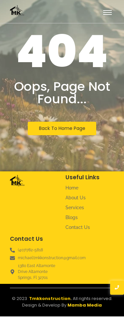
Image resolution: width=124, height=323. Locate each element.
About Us (75, 197)
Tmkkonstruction (49, 298)
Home (71, 187)
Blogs (71, 217)
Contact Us (77, 227)
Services (74, 207)
